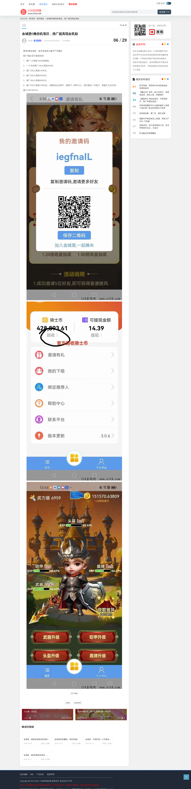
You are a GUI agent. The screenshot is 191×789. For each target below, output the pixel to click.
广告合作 (40, 770)
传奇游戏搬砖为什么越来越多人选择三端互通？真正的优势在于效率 (154, 106)
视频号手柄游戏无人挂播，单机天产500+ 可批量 (154, 119)
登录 (163, 3)
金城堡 (67, 703)
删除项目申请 (77, 785)
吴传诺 (34, 41)
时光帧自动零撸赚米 (147, 133)
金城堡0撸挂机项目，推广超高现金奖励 (62, 18)
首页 (22, 3)
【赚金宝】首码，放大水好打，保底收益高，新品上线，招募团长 (154, 93)
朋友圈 (31, 3)
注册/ (158, 3)
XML (32, 770)
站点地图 (23, 770)
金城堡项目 (77, 703)
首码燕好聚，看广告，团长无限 (152, 113)
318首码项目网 (45, 777)
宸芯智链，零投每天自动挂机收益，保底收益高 (154, 86)
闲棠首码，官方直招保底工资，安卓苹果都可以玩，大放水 (154, 126)
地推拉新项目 (57, 3)
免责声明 (50, 770)
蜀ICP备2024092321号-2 (29, 785)
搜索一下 (164, 11)
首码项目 (42, 3)
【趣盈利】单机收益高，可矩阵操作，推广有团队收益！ (153, 100)
